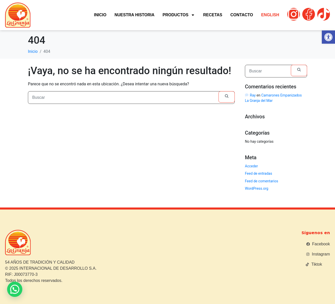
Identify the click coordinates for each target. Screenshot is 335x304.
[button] (328, 37)
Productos (179, 15)
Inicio (100, 15)
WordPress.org (256, 188)
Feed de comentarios (261, 181)
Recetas (212, 15)
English (270, 15)
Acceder (251, 166)
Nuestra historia (134, 15)
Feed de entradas (258, 173)
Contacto (241, 15)
